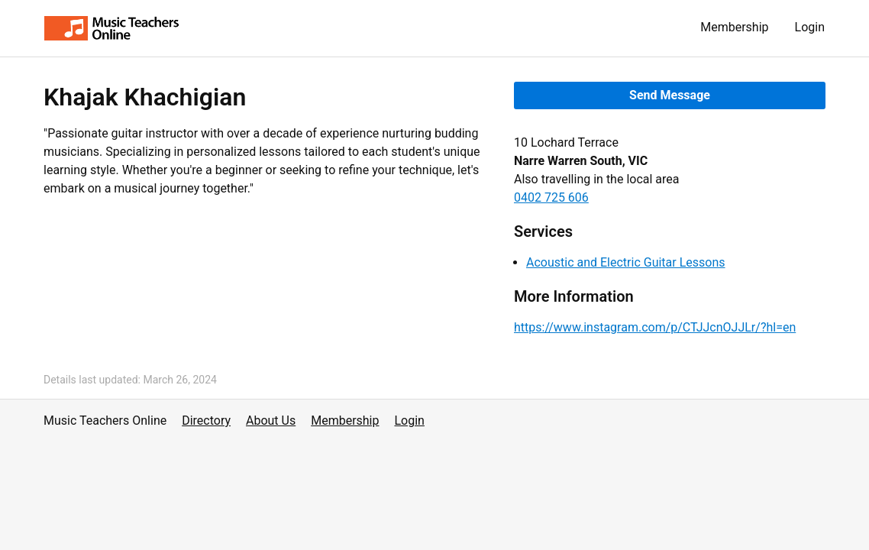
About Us (271, 420)
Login (810, 27)
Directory (206, 420)
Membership (734, 27)
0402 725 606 (551, 197)
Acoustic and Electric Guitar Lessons (625, 262)
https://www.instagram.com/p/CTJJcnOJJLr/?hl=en (655, 327)
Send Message (669, 95)
